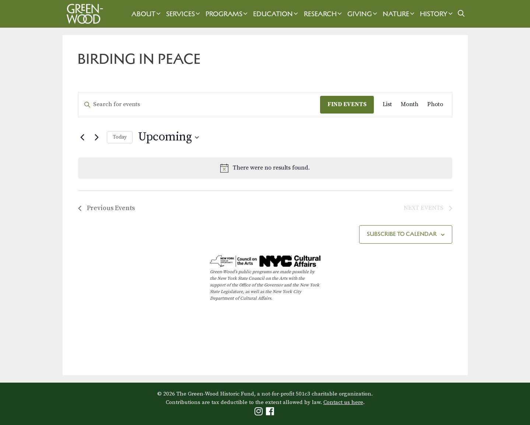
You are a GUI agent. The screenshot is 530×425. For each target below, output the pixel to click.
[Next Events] (96, 137)
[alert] (265, 168)
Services (184, 14)
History (437, 14)
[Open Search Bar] (460, 14)
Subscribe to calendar (402, 233)
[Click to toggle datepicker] (168, 137)
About (146, 14)
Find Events (346, 104)
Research (324, 14)
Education (276, 14)
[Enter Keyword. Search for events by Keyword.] (199, 105)
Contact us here (343, 402)
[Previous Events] (82, 137)
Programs (227, 14)
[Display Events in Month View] (409, 105)
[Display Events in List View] (387, 105)
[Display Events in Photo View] (435, 105)
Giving (363, 14)
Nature (399, 14)
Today (120, 137)
